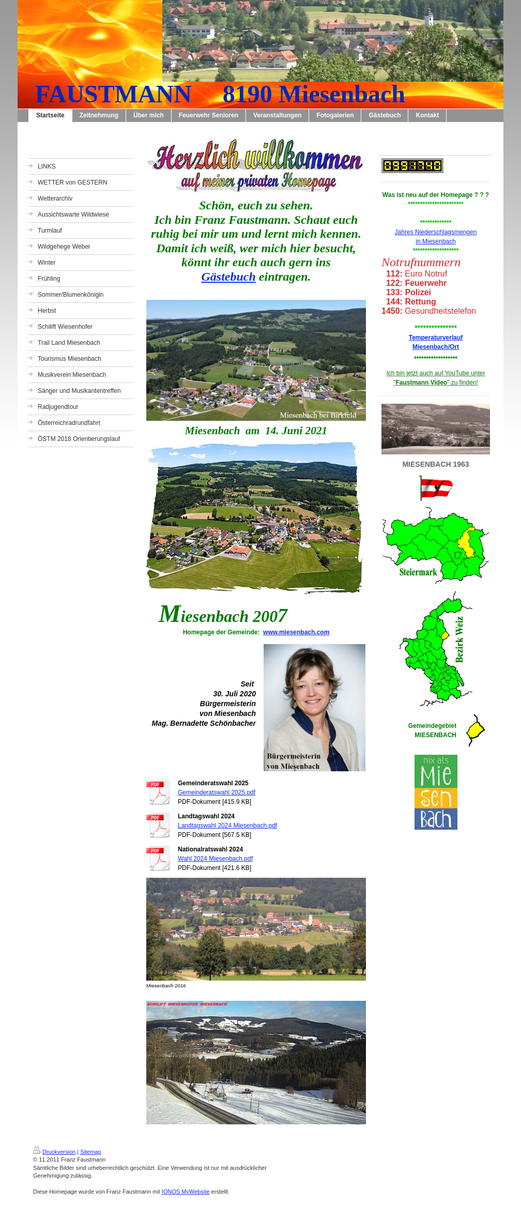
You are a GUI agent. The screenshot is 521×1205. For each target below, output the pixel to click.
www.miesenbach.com (296, 632)
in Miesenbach (435, 241)
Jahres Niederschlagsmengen (436, 232)
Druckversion (54, 1152)
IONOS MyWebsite (186, 1191)
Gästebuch (228, 276)
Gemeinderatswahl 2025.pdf (216, 792)
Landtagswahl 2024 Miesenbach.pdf (227, 825)
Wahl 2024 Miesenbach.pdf (215, 858)
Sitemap (90, 1152)
